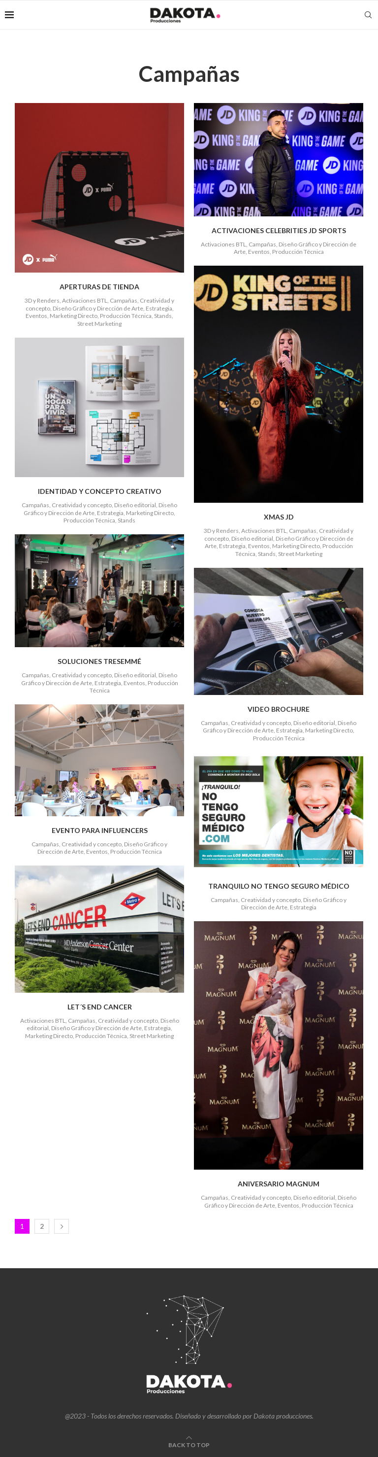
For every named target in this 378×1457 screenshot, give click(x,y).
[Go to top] (189, 1444)
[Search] (368, 14)
